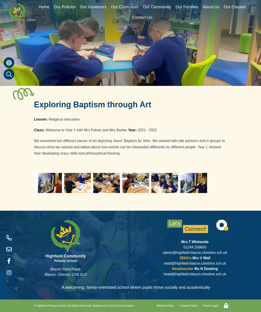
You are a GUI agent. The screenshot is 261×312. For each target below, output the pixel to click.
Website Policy (165, 305)
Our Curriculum (124, 7)
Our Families (186, 7)
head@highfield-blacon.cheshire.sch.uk (195, 274)
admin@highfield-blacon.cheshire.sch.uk (195, 253)
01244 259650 (194, 247)
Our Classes (235, 7)
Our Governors (93, 7)
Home (44, 7)
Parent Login (210, 305)
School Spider (125, 305)
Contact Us (142, 17)
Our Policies (65, 7)
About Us (211, 7)
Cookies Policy (189, 305)
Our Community (157, 7)
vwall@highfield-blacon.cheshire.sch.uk (195, 263)
